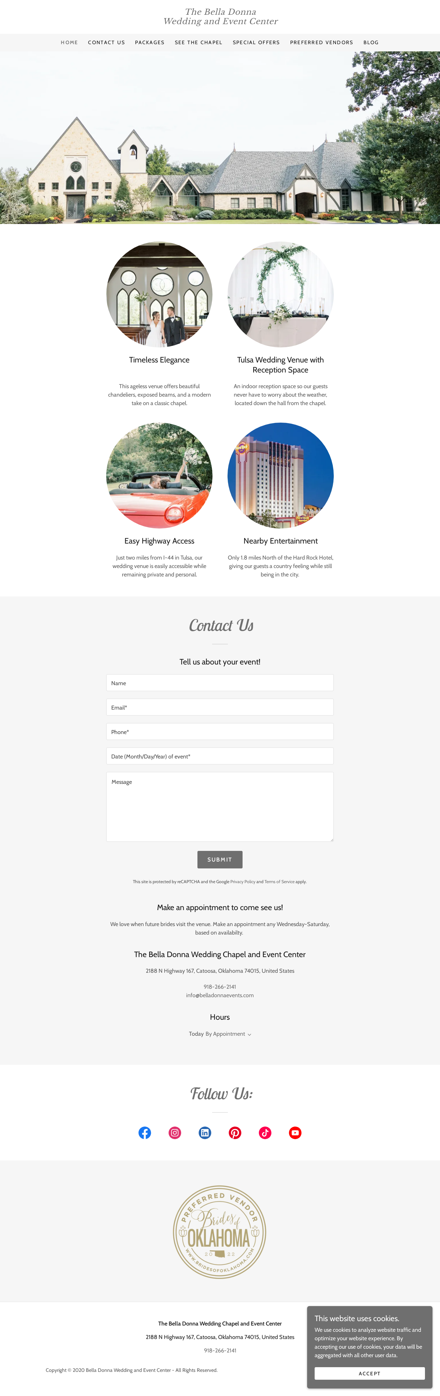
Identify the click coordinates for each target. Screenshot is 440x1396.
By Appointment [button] (225, 1033)
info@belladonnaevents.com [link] (220, 995)
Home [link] (69, 42)
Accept (370, 1374)
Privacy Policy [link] (242, 881)
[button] (248, 1034)
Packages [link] (150, 42)
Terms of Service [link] (280, 881)
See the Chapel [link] (199, 42)
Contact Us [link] (106, 42)
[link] (220, 22)
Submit (219, 859)
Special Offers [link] (256, 42)
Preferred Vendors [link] (322, 42)
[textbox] (219, 682)
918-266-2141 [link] (220, 986)
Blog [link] (371, 42)
